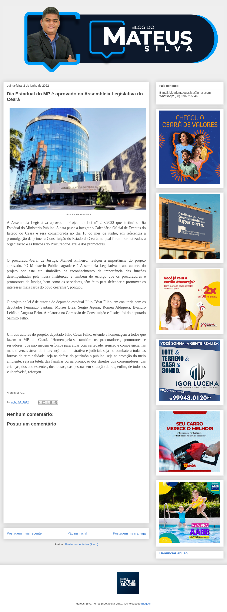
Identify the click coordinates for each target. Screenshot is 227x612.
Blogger (146, 603)
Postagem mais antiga (129, 533)
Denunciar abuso (173, 553)
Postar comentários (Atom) (81, 544)
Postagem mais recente (24, 533)
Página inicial (77, 533)
